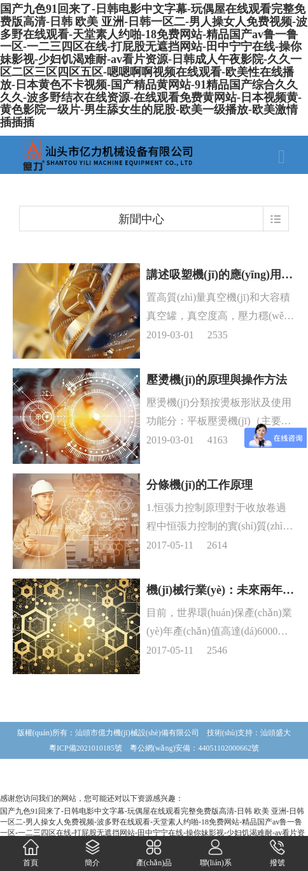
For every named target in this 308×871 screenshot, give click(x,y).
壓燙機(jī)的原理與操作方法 (216, 379)
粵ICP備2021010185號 (85, 748)
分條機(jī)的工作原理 (199, 485)
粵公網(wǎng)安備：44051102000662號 (190, 748)
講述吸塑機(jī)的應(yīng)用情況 (225, 274)
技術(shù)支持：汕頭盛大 (249, 732)
